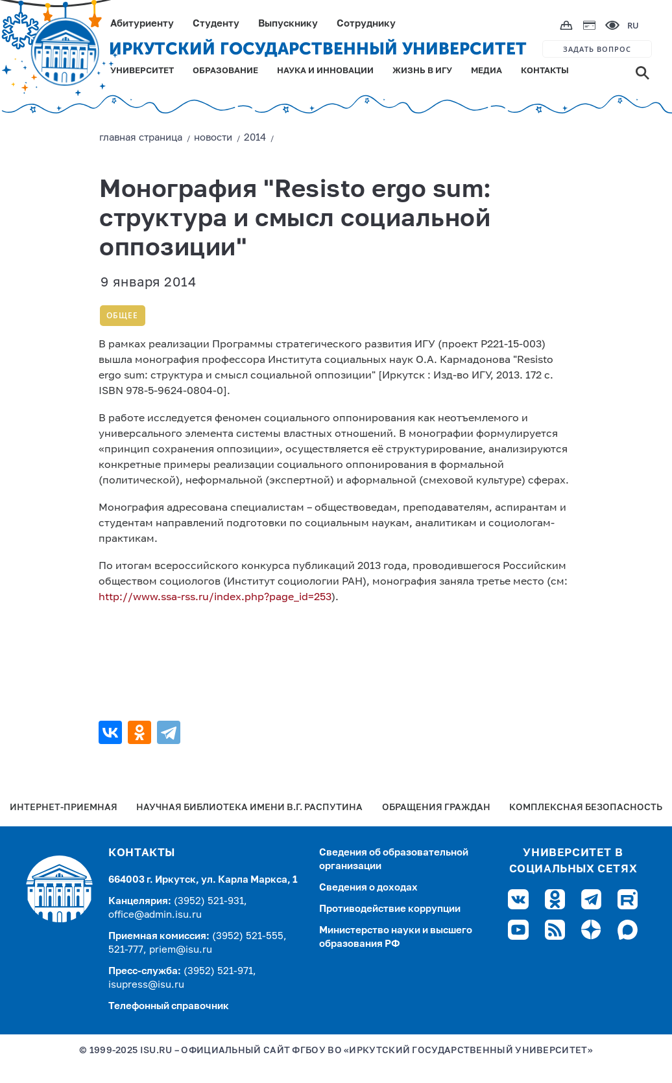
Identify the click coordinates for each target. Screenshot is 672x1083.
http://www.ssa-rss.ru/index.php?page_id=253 (215, 597)
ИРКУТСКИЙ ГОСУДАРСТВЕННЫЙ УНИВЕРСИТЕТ (318, 49)
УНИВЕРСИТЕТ (142, 71)
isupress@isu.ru (146, 985)
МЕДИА (486, 71)
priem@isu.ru (180, 950)
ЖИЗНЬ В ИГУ (422, 71)
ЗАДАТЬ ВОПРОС (597, 49)
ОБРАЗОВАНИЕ (225, 71)
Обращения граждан (436, 808)
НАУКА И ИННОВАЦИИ (325, 71)
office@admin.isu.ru (155, 915)
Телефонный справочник (168, 1006)
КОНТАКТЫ (545, 71)
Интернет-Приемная (63, 808)
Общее (122, 315)
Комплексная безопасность (585, 808)
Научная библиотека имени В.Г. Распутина (249, 808)
